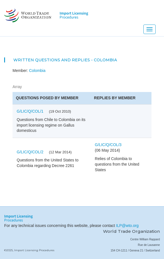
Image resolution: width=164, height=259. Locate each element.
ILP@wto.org (127, 225)
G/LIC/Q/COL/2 (30, 152)
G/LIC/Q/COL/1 (30, 111)
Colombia (37, 70)
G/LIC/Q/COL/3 (108, 144)
